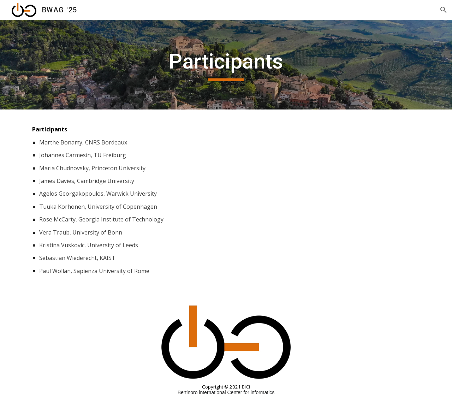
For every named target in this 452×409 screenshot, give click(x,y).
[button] (443, 9)
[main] (226, 64)
